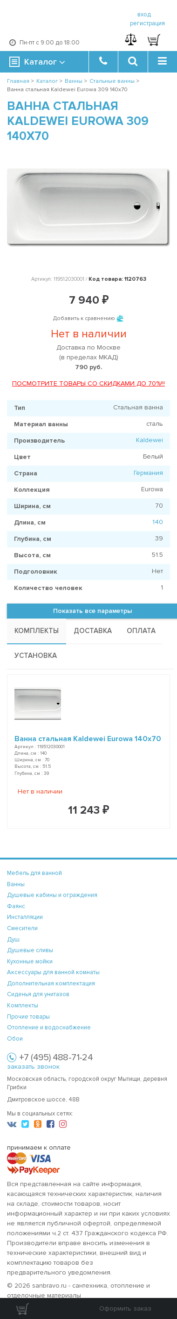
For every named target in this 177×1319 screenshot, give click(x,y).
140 (157, 522)
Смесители (22, 928)
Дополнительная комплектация (51, 983)
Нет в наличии (40, 791)
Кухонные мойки (30, 961)
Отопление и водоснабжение (49, 1027)
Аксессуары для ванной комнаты (53, 972)
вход (144, 14)
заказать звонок (33, 1067)
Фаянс (16, 906)
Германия (148, 473)
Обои (15, 1038)
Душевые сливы (30, 950)
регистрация (147, 23)
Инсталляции (25, 917)
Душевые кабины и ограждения (52, 895)
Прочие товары (28, 1016)
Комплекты (22, 1005)
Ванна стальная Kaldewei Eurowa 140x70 (87, 738)
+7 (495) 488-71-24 (56, 1057)
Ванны (16, 884)
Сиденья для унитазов (38, 994)
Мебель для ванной (34, 873)
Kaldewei (149, 440)
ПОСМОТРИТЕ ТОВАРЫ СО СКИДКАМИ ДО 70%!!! (88, 383)
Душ (13, 939)
